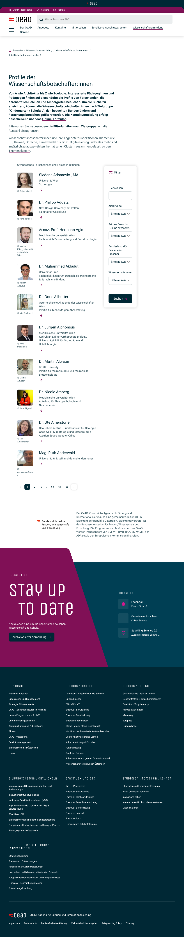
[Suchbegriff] (104, 19)
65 (67, 486)
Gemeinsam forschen (144, 616)
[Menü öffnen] (11, 29)
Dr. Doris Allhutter (53, 297)
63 (52, 486)
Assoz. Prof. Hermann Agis (61, 230)
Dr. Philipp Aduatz (53, 202)
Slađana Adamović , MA (58, 175)
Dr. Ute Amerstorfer (55, 422)
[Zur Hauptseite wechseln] (92, 3)
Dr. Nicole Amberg (54, 392)
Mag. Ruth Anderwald (57, 453)
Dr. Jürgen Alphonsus (57, 327)
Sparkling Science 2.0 (150, 630)
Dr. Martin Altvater (54, 361)
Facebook (139, 602)
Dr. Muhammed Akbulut (59, 266)
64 (59, 486)
